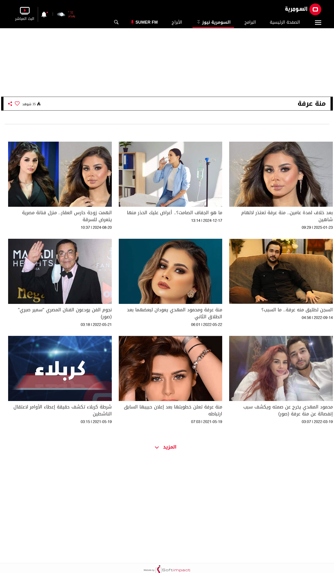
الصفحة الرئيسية (285, 22)
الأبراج (177, 22)
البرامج (250, 22)
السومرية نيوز (213, 22)
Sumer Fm (146, 22)
